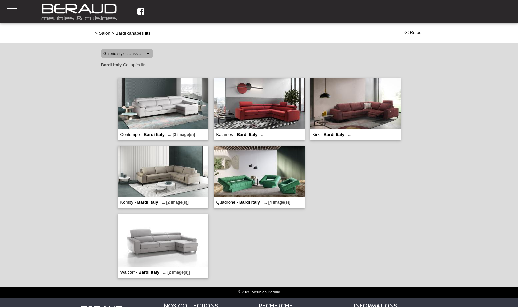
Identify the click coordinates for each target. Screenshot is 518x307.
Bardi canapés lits (132, 33)
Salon (104, 33)
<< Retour (413, 32)
